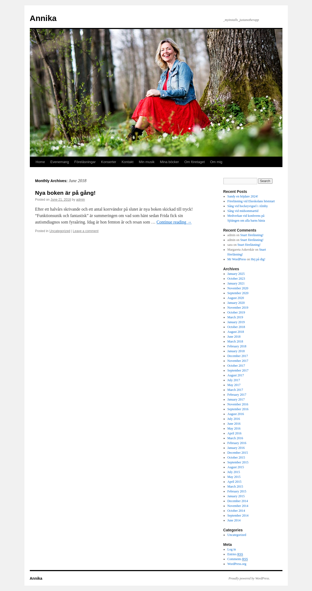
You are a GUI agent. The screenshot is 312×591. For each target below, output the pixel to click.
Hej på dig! (258, 259)
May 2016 (234, 428)
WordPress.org (236, 564)
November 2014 (237, 506)
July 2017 (233, 380)
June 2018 (234, 336)
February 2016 (236, 443)
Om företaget (194, 162)
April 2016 (234, 433)
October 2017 (236, 365)
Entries (235, 554)
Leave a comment (85, 231)
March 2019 (235, 317)
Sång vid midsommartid (242, 211)
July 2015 (233, 472)
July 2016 (233, 419)
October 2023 (236, 278)
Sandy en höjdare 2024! (242, 196)
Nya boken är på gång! (65, 193)
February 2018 (236, 346)
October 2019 (236, 312)
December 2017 (237, 356)
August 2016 (235, 414)
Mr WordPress (236, 259)
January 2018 (236, 351)
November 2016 (237, 404)
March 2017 (235, 390)
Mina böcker (169, 162)
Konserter (108, 162)
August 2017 (235, 375)
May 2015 (234, 477)
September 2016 (237, 409)
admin (80, 199)
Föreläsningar (85, 162)
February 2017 (236, 395)
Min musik (147, 162)
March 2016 (235, 438)
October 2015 (236, 457)
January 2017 (236, 399)
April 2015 (234, 482)
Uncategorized (59, 231)
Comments (237, 559)
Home (40, 162)
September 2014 (237, 515)
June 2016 (234, 424)
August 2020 (235, 298)
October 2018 (236, 327)
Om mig (216, 162)
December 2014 (237, 501)
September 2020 (237, 293)
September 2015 (237, 462)
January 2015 (236, 496)
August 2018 (235, 332)
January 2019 (236, 322)
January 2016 (236, 448)
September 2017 (237, 370)
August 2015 (235, 467)
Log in (231, 549)
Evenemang (59, 162)
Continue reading (174, 222)
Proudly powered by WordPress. (249, 578)
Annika (43, 18)
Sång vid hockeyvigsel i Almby (247, 206)
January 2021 (236, 283)
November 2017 (237, 361)
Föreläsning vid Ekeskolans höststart (251, 201)
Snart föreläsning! (251, 235)
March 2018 (235, 341)
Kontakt (127, 162)
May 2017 (234, 385)
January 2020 (236, 303)
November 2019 (237, 307)
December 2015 (237, 453)
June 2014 (234, 520)
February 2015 (236, 491)
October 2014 (236, 511)
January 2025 (236, 274)
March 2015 (235, 486)
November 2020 (237, 288)
